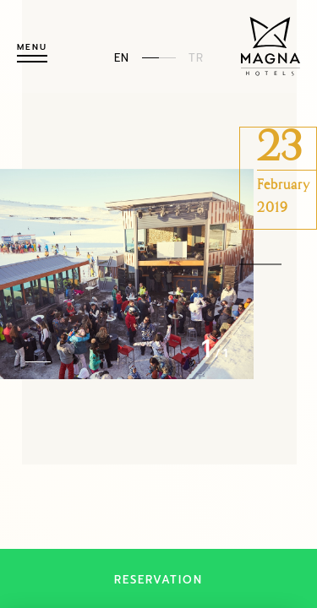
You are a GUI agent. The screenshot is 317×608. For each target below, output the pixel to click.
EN (121, 57)
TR (196, 57)
